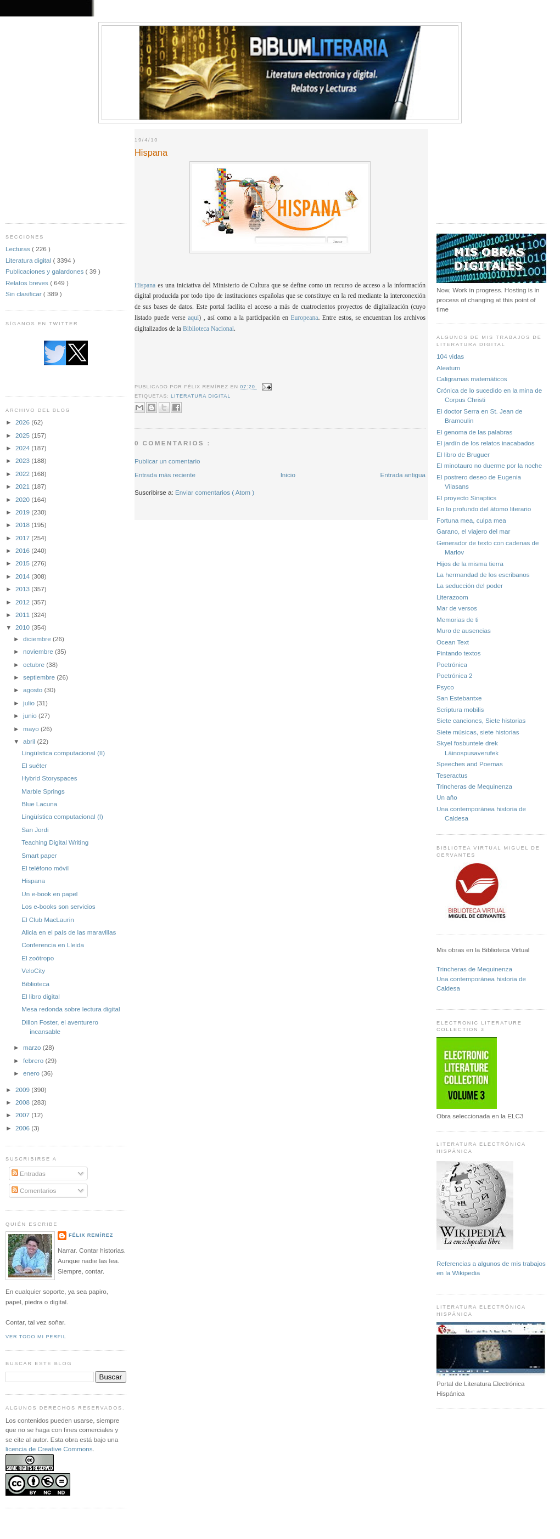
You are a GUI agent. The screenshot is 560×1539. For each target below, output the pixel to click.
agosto (33, 689)
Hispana (33, 880)
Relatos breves (27, 282)
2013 (23, 588)
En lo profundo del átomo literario (483, 508)
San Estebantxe (459, 697)
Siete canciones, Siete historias (480, 720)
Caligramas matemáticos (471, 378)
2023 (23, 460)
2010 (23, 627)
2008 (23, 1102)
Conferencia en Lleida (52, 944)
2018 (23, 524)
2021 (23, 486)
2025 (23, 435)
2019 (23, 512)
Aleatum (448, 367)
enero (32, 1073)
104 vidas (450, 356)
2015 (23, 563)
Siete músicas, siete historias (477, 731)
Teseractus (452, 775)
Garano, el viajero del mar (473, 531)
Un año (446, 797)
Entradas (29, 1173)
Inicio (288, 474)
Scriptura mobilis (460, 709)
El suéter (34, 765)
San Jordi (34, 829)
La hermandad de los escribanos (483, 574)
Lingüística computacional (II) (63, 752)
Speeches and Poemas (469, 763)
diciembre (38, 638)
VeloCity (33, 970)
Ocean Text (452, 642)
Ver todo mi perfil (35, 1336)
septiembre (40, 677)
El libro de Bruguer (463, 454)
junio (30, 715)
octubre (34, 664)
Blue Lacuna (39, 803)
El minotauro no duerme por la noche (489, 465)
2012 (23, 602)
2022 (23, 473)
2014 (23, 576)
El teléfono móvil (45, 868)
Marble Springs (43, 791)
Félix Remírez (91, 1235)
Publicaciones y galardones (45, 271)
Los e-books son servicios (58, 906)
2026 (23, 422)
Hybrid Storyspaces (49, 778)
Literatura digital (29, 260)
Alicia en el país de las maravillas (68, 932)
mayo (32, 728)
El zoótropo (37, 957)
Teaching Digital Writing (54, 842)
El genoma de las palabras (474, 431)
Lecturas (18, 248)
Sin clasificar (24, 293)
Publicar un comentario (167, 461)
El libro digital (40, 996)
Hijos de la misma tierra (469, 563)
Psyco (445, 687)
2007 (23, 1114)
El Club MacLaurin (47, 919)
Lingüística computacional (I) (62, 816)
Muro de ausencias (463, 630)
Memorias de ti (457, 619)
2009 (23, 1089)
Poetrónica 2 (454, 675)
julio (29, 702)
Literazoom (452, 597)
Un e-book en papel (49, 893)
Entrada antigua (402, 474)
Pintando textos (458, 653)
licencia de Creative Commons (49, 1448)
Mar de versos (456, 608)
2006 (23, 1127)
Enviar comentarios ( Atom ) (214, 492)
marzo (33, 1047)
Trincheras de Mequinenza (474, 786)
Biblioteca (35, 983)
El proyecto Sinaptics (466, 497)
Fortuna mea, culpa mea (471, 520)
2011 (23, 614)
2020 (23, 499)
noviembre (39, 651)
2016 (23, 550)
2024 (23, 447)
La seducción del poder (469, 585)
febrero (34, 1060)
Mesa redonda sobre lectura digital (70, 1008)
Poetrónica (451, 664)
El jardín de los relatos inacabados (485, 442)
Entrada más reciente (165, 474)
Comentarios (34, 1190)
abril (30, 741)
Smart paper (39, 855)
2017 (23, 537)
